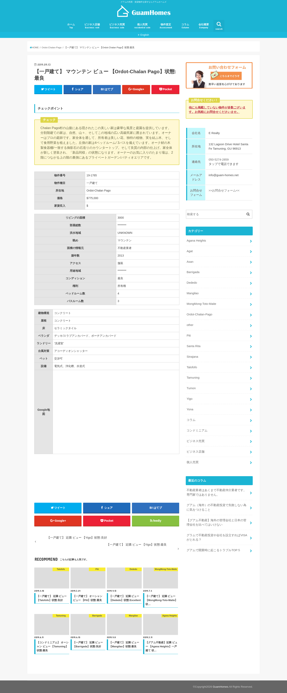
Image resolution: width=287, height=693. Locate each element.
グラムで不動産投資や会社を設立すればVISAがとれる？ (217, 537)
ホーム (71, 26)
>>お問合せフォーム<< (224, 190)
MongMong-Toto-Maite (201, 303)
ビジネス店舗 (92, 26)
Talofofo (192, 367)
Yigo (189, 398)
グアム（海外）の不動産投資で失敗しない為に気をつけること (216, 507)
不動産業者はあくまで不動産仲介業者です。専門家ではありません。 (216, 492)
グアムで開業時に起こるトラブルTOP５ (213, 550)
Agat (190, 251)
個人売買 (142, 26)
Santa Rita (193, 345)
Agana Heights (196, 240)
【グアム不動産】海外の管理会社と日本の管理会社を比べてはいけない (216, 522)
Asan (190, 261)
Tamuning (193, 377)
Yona (190, 409)
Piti (189, 335)
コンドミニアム (197, 430)
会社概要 (204, 26)
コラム (185, 26)
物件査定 (166, 26)
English (144, 34)
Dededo (192, 282)
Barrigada (193, 272)
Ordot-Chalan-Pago (199, 314)
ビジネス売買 (117, 26)
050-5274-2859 (219, 159)
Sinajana (192, 356)
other (190, 325)
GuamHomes (220, 686)
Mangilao (193, 293)
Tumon (191, 388)
